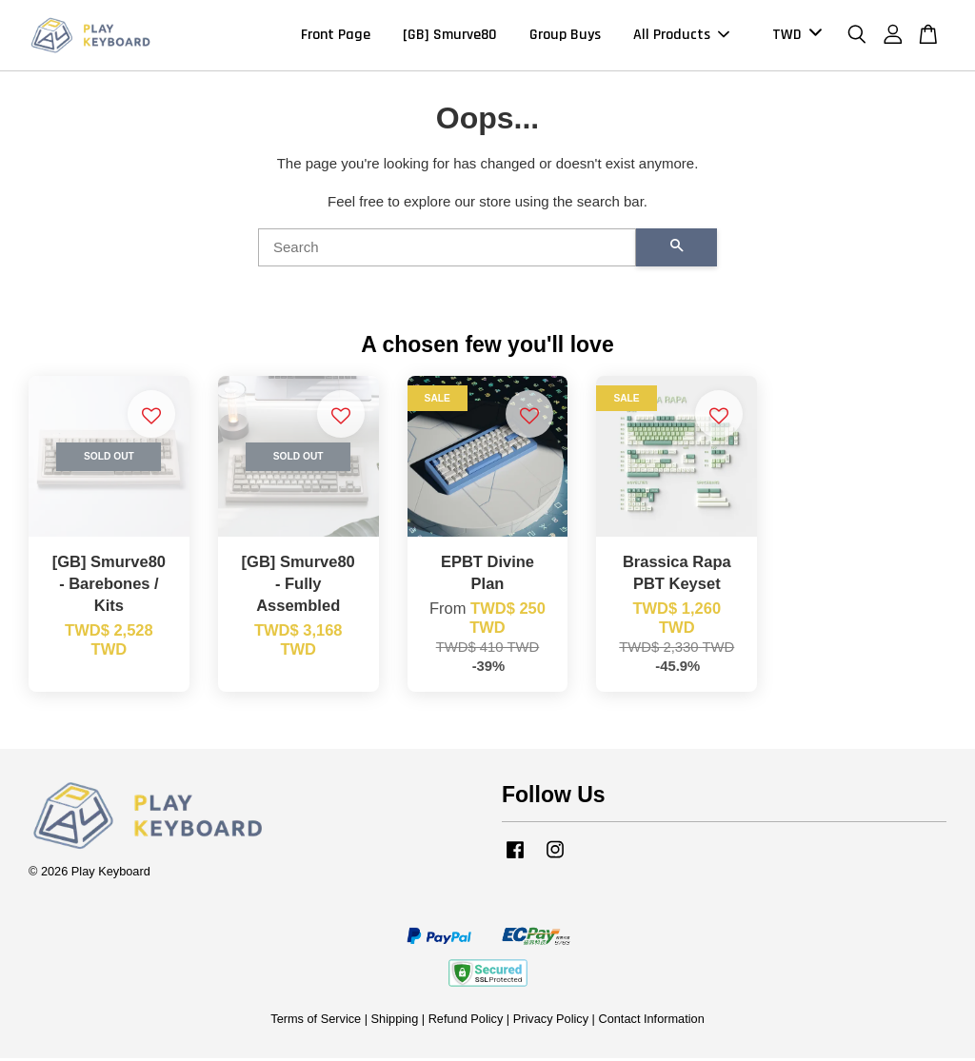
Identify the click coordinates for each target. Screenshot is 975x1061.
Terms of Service (315, 1021)
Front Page (335, 37)
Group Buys (565, 37)
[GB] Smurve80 (450, 37)
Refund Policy (466, 1021)
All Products (681, 37)
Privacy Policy (550, 1021)
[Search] (447, 250)
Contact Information (651, 1021)
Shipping (395, 1021)
